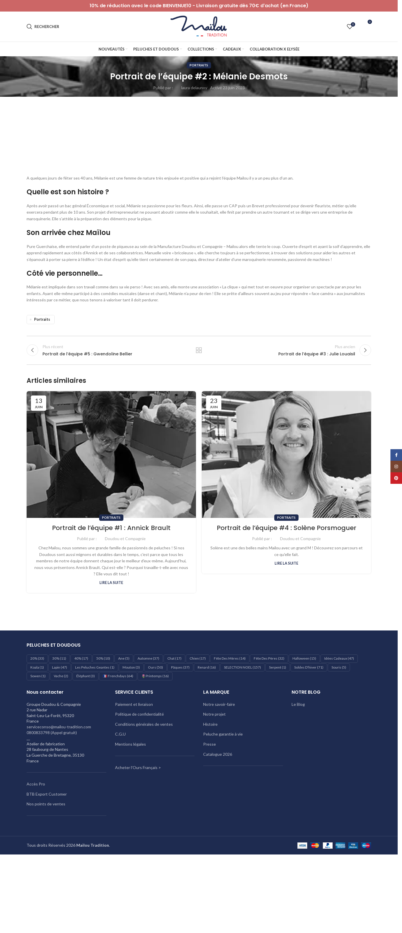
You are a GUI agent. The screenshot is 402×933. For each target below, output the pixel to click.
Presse (209, 744)
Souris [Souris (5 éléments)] (338, 667)
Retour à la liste (199, 350)
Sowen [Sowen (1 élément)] (38, 676)
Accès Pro (36, 783)
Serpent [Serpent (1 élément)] (277, 667)
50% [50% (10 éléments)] (103, 658)
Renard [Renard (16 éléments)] (207, 667)
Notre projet (214, 714)
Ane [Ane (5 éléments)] (123, 658)
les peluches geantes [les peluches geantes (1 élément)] (94, 667)
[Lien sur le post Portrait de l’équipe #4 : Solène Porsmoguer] (286, 454)
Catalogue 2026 (217, 754)
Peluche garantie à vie (223, 734)
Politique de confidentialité (139, 714)
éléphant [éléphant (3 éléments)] (85, 676)
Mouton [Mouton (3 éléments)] (131, 667)
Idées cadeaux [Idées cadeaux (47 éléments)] (339, 658)
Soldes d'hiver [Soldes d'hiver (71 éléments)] (308, 667)
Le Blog (298, 704)
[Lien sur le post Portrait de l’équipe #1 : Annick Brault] (111, 454)
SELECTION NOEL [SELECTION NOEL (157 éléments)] (242, 667)
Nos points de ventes (46, 803)
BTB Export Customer (47, 794)
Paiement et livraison (134, 704)
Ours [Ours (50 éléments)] (155, 667)
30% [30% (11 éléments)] (59, 658)
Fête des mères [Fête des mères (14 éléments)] (230, 658)
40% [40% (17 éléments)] (81, 658)
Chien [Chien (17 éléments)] (198, 658)
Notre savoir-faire (219, 704)
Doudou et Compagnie (125, 538)
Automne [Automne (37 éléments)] (148, 658)
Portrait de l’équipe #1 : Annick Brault (111, 527)
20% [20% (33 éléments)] (37, 658)
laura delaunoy (194, 87)
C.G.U (120, 734)
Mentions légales (130, 744)
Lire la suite (111, 583)
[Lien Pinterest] (396, 478)
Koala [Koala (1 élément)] (37, 667)
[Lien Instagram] (396, 466)
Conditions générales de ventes (144, 724)
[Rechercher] (43, 26)
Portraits (199, 65)
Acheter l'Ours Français (136, 767)
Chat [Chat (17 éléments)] (174, 658)
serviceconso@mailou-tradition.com (59, 726)
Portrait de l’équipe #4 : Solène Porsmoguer (286, 527)
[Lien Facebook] (396, 455)
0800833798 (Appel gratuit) (52, 732)
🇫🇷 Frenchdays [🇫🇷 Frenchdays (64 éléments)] (118, 676)
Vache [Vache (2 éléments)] (61, 676)
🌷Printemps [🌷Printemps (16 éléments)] (155, 676)
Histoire (210, 724)
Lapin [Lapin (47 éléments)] (59, 667)
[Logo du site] (199, 26)
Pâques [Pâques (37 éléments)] (180, 667)
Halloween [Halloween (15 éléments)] (304, 658)
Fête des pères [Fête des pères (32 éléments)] (269, 658)
